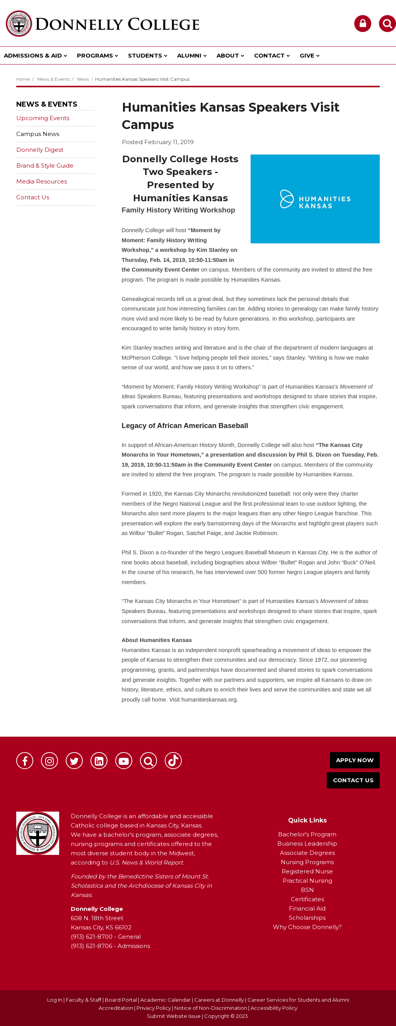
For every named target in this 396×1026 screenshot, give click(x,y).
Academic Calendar (165, 1000)
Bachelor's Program (307, 834)
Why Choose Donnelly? (307, 927)
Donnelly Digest (52, 151)
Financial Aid (307, 908)
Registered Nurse (307, 871)
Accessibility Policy (274, 1008)
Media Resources (41, 181)
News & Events (53, 79)
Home (23, 79)
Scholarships (307, 917)
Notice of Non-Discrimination (211, 1008)
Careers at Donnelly (219, 1000)
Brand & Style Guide (44, 165)
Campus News (37, 134)
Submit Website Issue (174, 1016)
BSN (307, 890)
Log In (54, 1000)
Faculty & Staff (83, 1000)
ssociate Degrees (309, 852)
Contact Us (32, 197)
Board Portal (121, 1000)
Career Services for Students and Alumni (298, 1000)
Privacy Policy (154, 1008)
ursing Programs (310, 862)
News (83, 79)
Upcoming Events (42, 118)
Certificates (307, 899)
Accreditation (116, 1008)
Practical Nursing (307, 880)
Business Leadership (307, 843)
